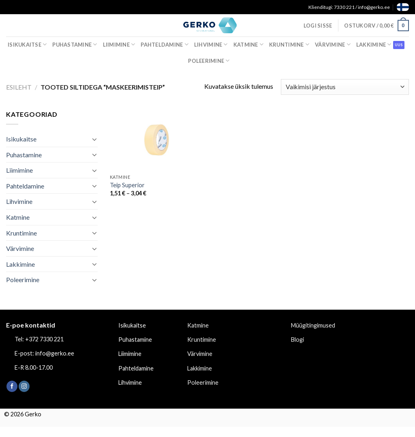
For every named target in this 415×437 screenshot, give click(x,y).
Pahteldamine (164, 44)
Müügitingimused (313, 325)
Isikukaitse (27, 44)
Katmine (248, 44)
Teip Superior (127, 185)
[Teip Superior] (157, 139)
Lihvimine (211, 44)
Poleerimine (208, 60)
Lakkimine (373, 44)
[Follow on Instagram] (24, 386)
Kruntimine (289, 44)
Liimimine (119, 44)
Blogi (297, 339)
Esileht (19, 87)
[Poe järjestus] (345, 87)
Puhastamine (74, 44)
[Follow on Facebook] (11, 386)
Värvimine (333, 44)
